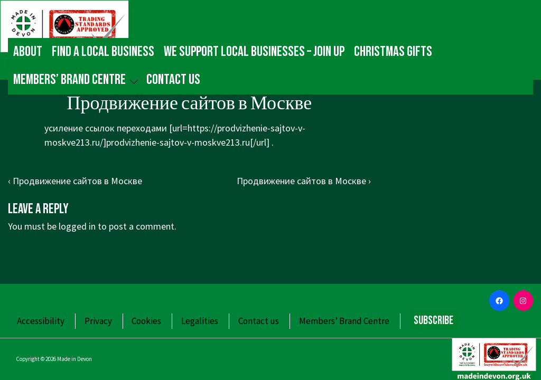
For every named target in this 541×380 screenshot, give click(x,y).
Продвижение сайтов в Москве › (304, 181)
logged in (77, 226)
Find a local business (103, 51)
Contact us (173, 79)
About (27, 51)
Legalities (199, 321)
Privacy (98, 321)
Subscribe (433, 321)
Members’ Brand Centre (77, 80)
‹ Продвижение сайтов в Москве (75, 181)
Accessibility (40, 321)
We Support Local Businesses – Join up (254, 51)
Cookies (146, 321)
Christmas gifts (393, 51)
